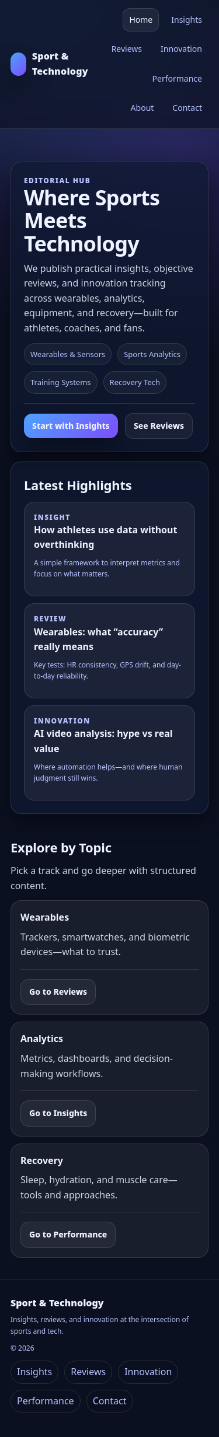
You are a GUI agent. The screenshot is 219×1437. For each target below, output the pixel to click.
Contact (187, 107)
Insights (186, 19)
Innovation (181, 48)
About (142, 107)
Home (140, 19)
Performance (177, 78)
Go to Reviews (58, 991)
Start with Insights (71, 425)
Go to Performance (68, 1234)
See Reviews (159, 425)
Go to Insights (58, 1112)
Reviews (127, 48)
